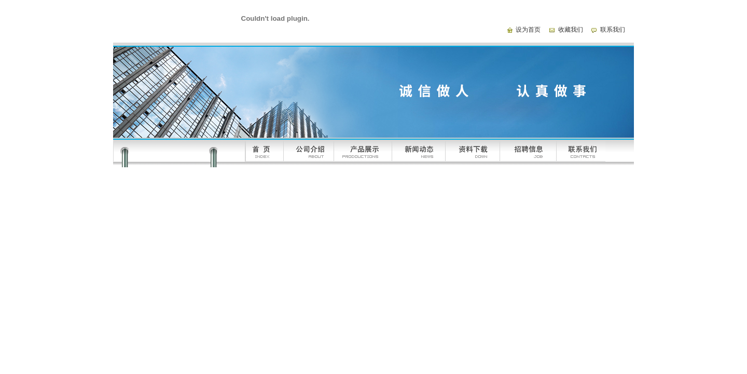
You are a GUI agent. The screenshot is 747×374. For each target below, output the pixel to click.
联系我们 (612, 29)
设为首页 (528, 29)
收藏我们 (570, 29)
